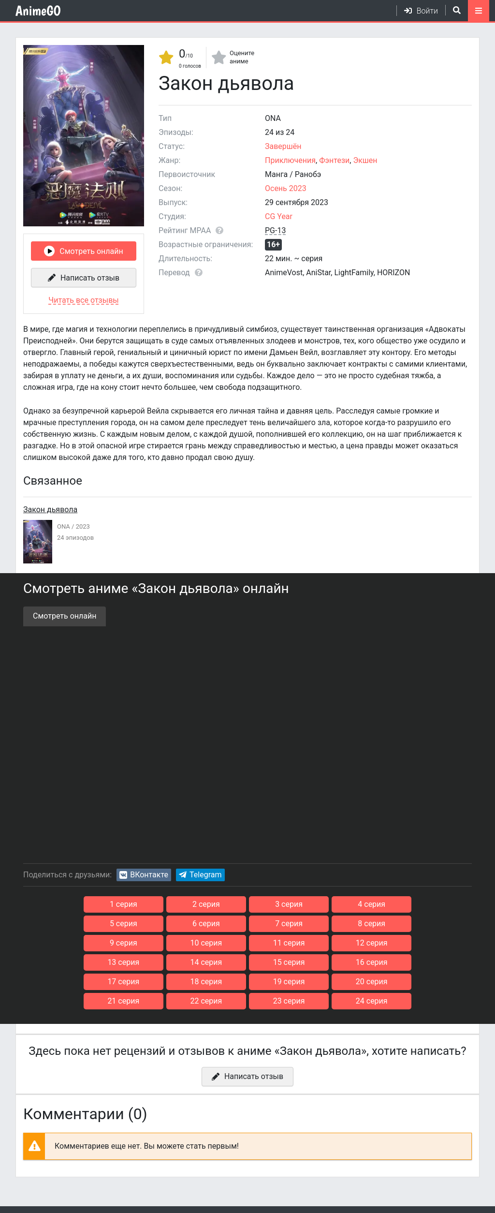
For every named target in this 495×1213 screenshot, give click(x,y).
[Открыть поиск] (453, 10)
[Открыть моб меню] (478, 10)
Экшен (365, 160)
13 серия (247, 942)
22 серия (207, 981)
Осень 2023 (285, 188)
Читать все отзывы (83, 300)
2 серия (167, 904)
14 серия (328, 942)
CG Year (278, 216)
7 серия (167, 923)
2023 (83, 526)
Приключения (290, 160)
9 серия (328, 923)
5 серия (408, 904)
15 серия (408, 942)
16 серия (86, 962)
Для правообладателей (211, 1199)
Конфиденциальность (114, 1199)
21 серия (127, 981)
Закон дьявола (50, 509)
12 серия (167, 942)
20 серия (408, 962)
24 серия (368, 981)
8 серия (248, 923)
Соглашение (37, 1199)
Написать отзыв (89, 277)
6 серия (86, 923)
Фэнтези (334, 160)
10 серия (408, 923)
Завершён (283, 146)
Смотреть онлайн (91, 251)
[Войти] (417, 10)
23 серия (288, 981)
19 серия (328, 962)
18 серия (247, 962)
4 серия (328, 904)
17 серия (167, 962)
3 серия (248, 904)
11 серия (86, 942)
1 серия (86, 904)
